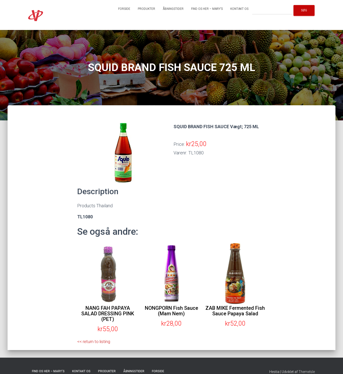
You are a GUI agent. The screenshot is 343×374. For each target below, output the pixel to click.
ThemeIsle (306, 372)
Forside (124, 9)
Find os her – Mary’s (207, 9)
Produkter (146, 9)
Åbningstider (173, 9)
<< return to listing (94, 341)
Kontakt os (239, 9)
